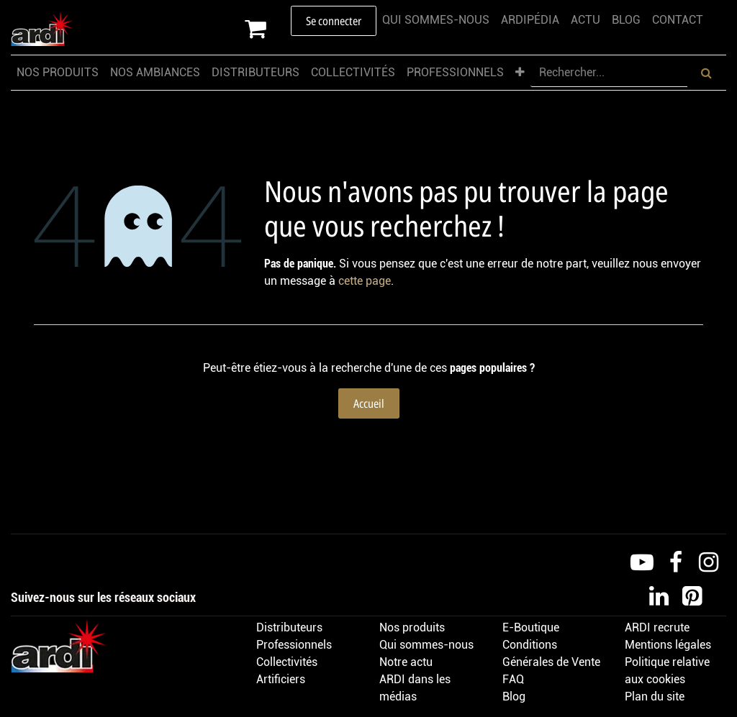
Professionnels (294, 645)
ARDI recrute (657, 627)
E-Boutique (530, 627)
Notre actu (406, 662)
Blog (513, 696)
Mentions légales (668, 645)
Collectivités (286, 662)
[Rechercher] (706, 72)
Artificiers (280, 679)
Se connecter (333, 21)
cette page (364, 281)
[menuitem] (435, 20)
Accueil (368, 403)
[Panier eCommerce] (268, 29)
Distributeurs (289, 627)
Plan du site (654, 696)
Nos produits (412, 627)
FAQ (513, 679)
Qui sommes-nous (426, 645)
